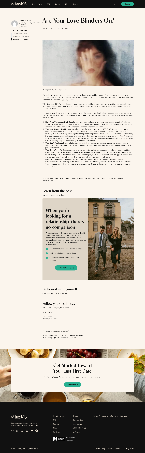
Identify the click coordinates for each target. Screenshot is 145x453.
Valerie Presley (25, 20)
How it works (58, 416)
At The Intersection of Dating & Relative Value (64, 335)
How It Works (37, 4)
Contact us (77, 424)
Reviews (76, 4)
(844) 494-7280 (79, 428)
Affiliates (76, 432)
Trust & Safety (100, 449)
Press (75, 416)
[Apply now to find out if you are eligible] (66, 267)
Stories (57, 4)
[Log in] (113, 4)
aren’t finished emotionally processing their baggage (99, 125)
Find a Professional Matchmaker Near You (110, 416)
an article (105, 106)
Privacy (110, 449)
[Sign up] (127, 4)
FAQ (48, 4)
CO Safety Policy (128, 449)
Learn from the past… (19, 34)
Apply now (72, 385)
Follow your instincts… (20, 39)
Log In (112, 4)
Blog (66, 4)
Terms (117, 449)
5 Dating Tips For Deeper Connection (60, 338)
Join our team (78, 420)
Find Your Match (66, 268)
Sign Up (127, 4)
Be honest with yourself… (21, 37)
